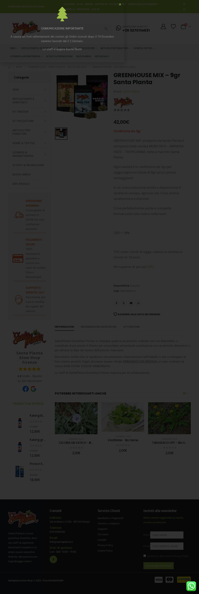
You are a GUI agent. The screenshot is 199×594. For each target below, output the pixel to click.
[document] (99, 297)
